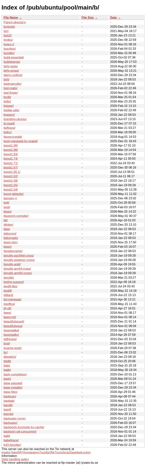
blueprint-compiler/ (16, 216)
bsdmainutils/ (12, 83)
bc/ (6, 352)
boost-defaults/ (14, 194)
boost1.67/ (11, 167)
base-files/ (10, 391)
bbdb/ (7, 361)
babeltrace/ (11, 440)
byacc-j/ (9, 44)
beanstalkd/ (11, 330)
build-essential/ (14, 57)
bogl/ (7, 207)
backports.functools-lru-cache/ (24, 427)
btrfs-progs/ (11, 70)
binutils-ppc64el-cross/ (19, 255)
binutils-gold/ (12, 264)
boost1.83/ (11, 154)
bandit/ (8, 405)
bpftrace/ (9, 127)
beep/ (7, 312)
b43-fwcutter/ (12, 444)
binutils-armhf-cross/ (17, 268)
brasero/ (9, 114)
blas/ (7, 229)
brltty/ (7, 101)
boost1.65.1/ (12, 171)
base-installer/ (13, 387)
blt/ (6, 220)
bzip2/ (8, 35)
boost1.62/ (11, 176)
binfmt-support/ (14, 282)
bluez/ (8, 211)
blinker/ (8, 224)
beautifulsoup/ (13, 326)
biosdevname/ (13, 251)
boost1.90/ (11, 145)
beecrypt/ (10, 317)
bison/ (8, 246)
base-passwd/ (13, 383)
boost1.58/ (11, 180)
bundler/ (9, 53)
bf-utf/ (7, 308)
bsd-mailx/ (10, 88)
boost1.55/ (11, 185)
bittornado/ (11, 238)
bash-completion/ (15, 374)
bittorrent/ (10, 233)
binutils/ (9, 277)
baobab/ (9, 400)
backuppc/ (10, 422)
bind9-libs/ (10, 286)
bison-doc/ (11, 242)
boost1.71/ (11, 163)
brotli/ (7, 97)
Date (113, 17)
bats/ (7, 365)
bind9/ (8, 290)
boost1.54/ (11, 189)
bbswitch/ (10, 356)
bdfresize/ (10, 339)
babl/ (7, 436)
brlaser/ (9, 105)
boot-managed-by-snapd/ (21, 141)
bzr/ (6, 31)
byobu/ (8, 39)
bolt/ (6, 202)
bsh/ (6, 79)
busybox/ (10, 48)
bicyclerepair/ (12, 299)
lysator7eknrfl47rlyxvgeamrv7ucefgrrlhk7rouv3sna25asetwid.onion (46, 452)
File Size (88, 17)
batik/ (7, 369)
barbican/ (10, 396)
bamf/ (7, 409)
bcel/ (7, 343)
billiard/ (8, 295)
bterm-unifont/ (13, 75)
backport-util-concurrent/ (20, 431)
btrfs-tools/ (11, 66)
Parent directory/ (15, 22)
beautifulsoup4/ (14, 321)
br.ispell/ (9, 123)
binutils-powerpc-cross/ (19, 260)
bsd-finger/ (11, 92)
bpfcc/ (8, 132)
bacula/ (8, 414)
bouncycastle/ (13, 136)
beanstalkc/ (11, 334)
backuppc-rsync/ (15, 418)
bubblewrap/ (12, 61)
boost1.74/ (11, 158)
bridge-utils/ (11, 110)
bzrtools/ (9, 26)
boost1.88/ (11, 149)
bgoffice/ (9, 304)
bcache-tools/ (13, 348)
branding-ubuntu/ (15, 119)
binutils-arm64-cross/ (18, 273)
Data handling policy (15, 459)
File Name (11, 17)
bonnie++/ (10, 198)
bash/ (7, 378)
